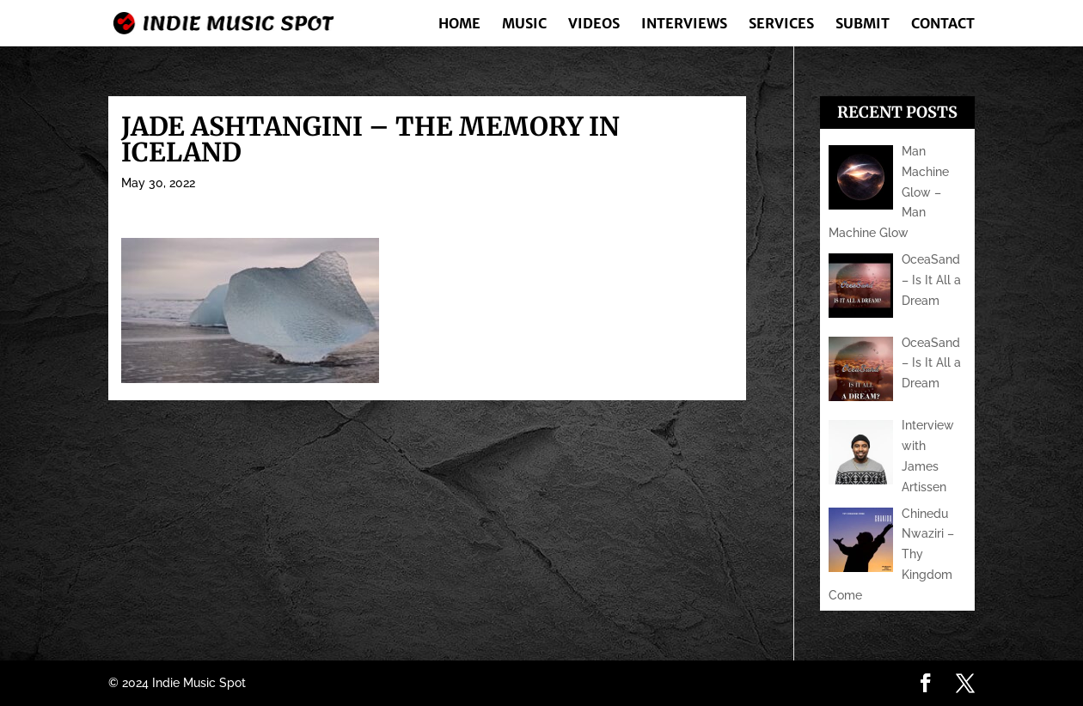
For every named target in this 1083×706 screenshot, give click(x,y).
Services (781, 24)
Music (524, 24)
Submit (862, 24)
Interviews (684, 24)
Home (459, 24)
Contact (943, 24)
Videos (594, 24)
